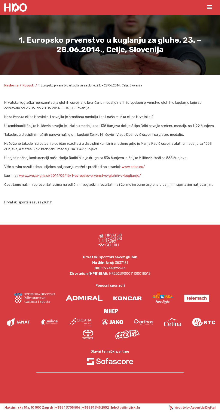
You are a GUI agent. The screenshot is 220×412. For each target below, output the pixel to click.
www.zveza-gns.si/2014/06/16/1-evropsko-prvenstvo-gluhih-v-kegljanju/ (80, 176)
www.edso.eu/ (133, 167)
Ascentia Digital (203, 407)
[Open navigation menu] (209, 7)
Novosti (28, 85)
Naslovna (11, 85)
